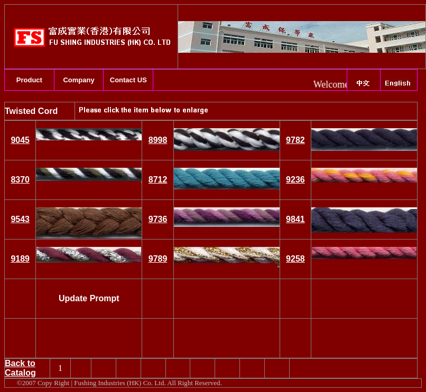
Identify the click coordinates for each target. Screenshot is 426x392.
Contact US (128, 80)
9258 (295, 258)
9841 (295, 219)
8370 (20, 179)
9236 (295, 179)
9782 (295, 140)
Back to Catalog (20, 368)
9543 (20, 219)
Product (29, 80)
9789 (158, 258)
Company (78, 80)
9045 (20, 140)
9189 (20, 258)
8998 (158, 140)
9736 (158, 219)
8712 (158, 179)
